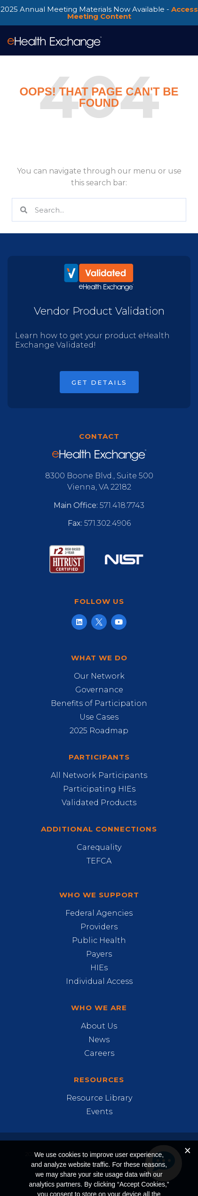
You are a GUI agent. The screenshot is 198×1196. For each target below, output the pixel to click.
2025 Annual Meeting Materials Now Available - (99, 13)
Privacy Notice (104, 1174)
